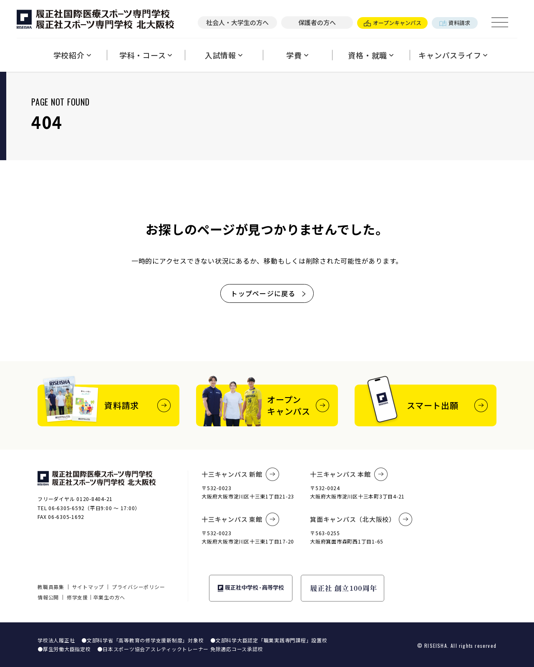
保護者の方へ (317, 22)
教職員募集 (51, 586)
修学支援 (77, 597)
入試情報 (224, 55)
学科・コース (145, 55)
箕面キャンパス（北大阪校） (361, 519)
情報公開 (48, 597)
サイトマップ (88, 586)
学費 (297, 55)
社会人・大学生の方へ (237, 22)
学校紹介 (72, 55)
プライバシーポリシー (138, 586)
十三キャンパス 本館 (349, 474)
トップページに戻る (269, 293)
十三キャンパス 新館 (240, 474)
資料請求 (454, 23)
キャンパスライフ (453, 55)
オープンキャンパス (392, 23)
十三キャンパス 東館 (240, 519)
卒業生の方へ (109, 597)
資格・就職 (371, 55)
